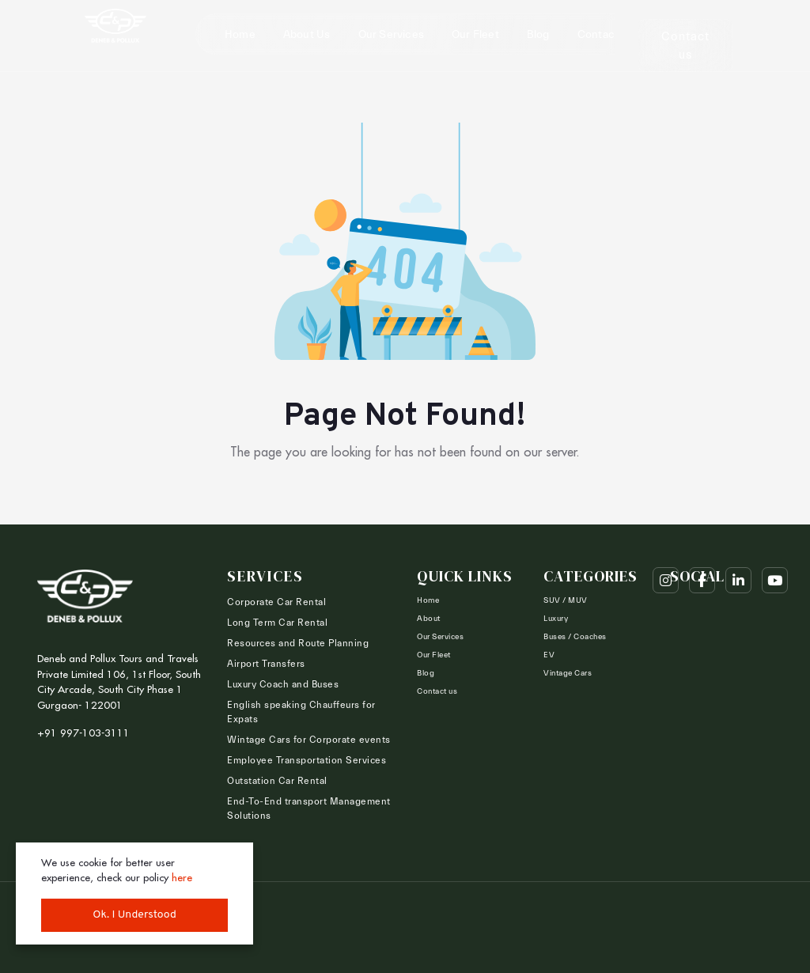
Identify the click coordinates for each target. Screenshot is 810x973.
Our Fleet (475, 34)
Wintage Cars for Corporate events (309, 739)
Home (240, 34)
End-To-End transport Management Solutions (309, 808)
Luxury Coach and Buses (283, 684)
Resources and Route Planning (298, 643)
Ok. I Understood (134, 915)
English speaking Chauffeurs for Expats (301, 712)
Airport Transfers (266, 663)
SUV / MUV (565, 600)
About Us (307, 34)
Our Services (391, 34)
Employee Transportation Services (306, 760)
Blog (538, 34)
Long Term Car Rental (277, 622)
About (429, 618)
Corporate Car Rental (276, 602)
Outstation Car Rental (277, 780)
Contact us (606, 34)
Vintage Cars (567, 673)
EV (549, 655)
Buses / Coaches (575, 637)
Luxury (555, 618)
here (182, 877)
